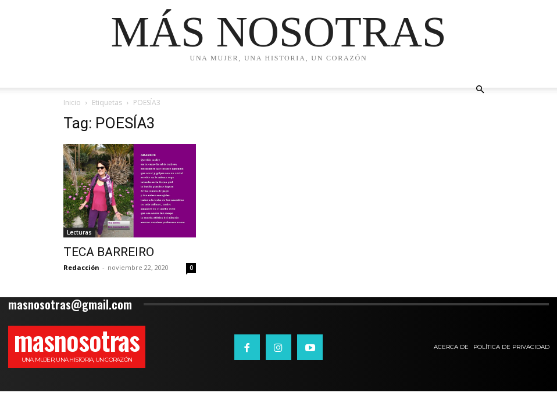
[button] (480, 89)
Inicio (72, 102)
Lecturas (79, 232)
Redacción (81, 267)
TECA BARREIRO (108, 252)
